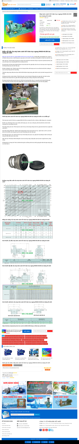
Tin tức (36, 8)
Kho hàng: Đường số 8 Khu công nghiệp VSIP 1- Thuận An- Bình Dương (68, 29)
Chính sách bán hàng (54, 0)
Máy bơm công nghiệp (10, 11)
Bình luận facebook (18, 365)
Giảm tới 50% (48, 4)
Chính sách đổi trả (5, 429)
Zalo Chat (44, 442)
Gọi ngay (28, 442)
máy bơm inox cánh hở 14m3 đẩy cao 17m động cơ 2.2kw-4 (36, 343)
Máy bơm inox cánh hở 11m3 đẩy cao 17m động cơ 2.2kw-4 (13, 343)
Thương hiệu (30, 8)
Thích (6, 377)
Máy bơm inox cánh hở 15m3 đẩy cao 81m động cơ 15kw (35, 335)
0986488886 (25, 423)
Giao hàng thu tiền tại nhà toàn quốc (50, 37)
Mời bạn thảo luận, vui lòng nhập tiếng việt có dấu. (22, 369)
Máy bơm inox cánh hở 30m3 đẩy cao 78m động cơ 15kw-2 (36, 337)
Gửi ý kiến (48, 369)
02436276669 (26, 425)
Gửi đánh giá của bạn (7, 365)
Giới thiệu (62, 0)
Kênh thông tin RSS (5, 435)
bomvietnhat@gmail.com (69, 42)
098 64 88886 (69, 34)
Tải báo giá (57, 20)
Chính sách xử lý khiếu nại (7, 433)
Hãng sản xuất (22, 8)
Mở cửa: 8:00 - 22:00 (61, 4)
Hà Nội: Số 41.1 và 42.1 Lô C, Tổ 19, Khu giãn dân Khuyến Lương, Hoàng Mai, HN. (68, 22)
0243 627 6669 (71, 40)
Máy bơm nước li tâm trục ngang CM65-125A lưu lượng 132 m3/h (33, 359)
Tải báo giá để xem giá (47, 34)
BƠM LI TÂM (17, 11)
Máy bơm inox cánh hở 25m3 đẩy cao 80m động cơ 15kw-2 (13, 337)
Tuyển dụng (67, 0)
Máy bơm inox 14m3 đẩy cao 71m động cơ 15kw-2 (11, 339)
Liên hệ (75, 0)
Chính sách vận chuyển (6, 427)
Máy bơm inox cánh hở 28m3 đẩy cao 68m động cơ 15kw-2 (13, 341)
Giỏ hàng (72, 4)
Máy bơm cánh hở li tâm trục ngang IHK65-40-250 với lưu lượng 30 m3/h (17, 56)
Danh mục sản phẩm (9, 8)
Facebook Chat (36, 442)
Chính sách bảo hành (6, 431)
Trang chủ (4, 11)
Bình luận (46, 17)
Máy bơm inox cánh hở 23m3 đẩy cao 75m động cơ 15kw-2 (33, 339)
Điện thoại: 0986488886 (6, 0)
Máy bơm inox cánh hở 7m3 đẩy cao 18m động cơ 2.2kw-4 (36, 341)
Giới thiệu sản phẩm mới (45, 8)
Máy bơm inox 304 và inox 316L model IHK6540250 (14, 335)
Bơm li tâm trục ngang (24, 11)
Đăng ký (37, 414)
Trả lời (3, 377)
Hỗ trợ (72, 0)
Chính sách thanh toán (6, 425)
